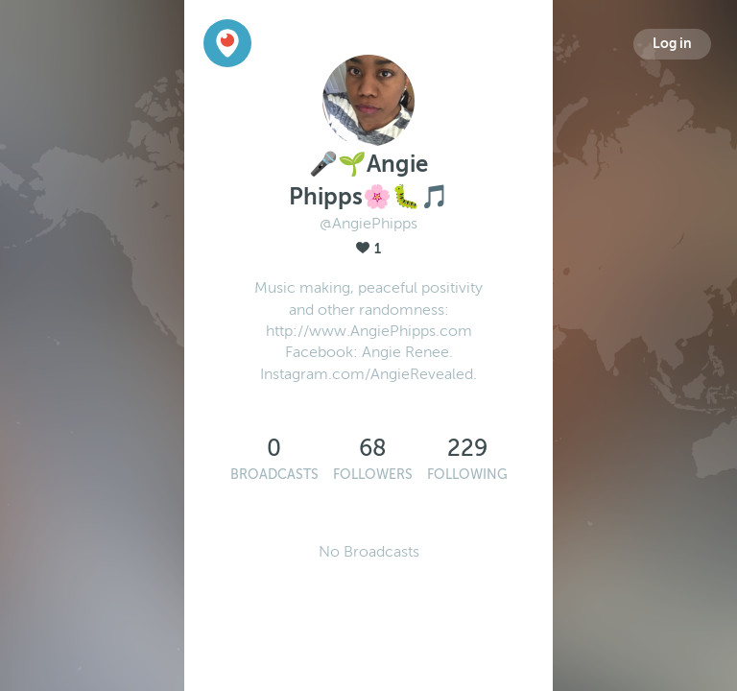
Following (467, 474)
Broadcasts (274, 474)
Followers (373, 474)
